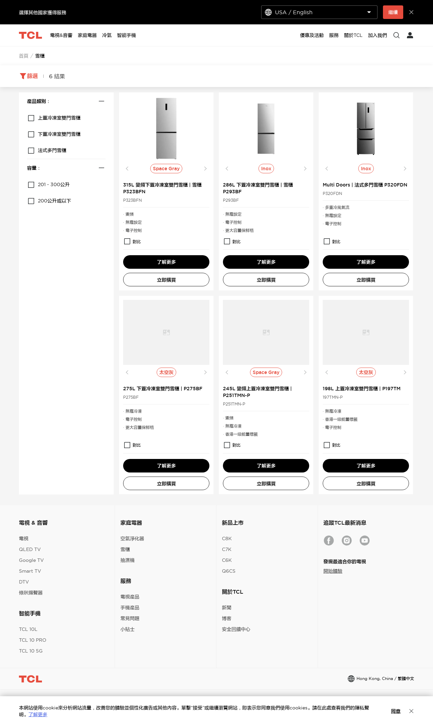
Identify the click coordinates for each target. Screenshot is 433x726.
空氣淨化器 (132, 538)
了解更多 (166, 262)
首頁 (23, 56)
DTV (24, 582)
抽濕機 (127, 560)
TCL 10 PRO (32, 640)
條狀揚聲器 (31, 593)
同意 (396, 711)
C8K (227, 538)
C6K (227, 560)
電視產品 (129, 597)
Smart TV (30, 571)
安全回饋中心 (236, 629)
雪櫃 (125, 549)
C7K (226, 549)
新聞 (226, 607)
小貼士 (127, 629)
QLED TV (30, 549)
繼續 (393, 12)
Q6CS (228, 571)
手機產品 (129, 607)
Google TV (31, 560)
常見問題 (129, 618)
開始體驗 (332, 571)
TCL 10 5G (31, 651)
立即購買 (166, 280)
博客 (226, 618)
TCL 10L (28, 629)
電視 (23, 538)
